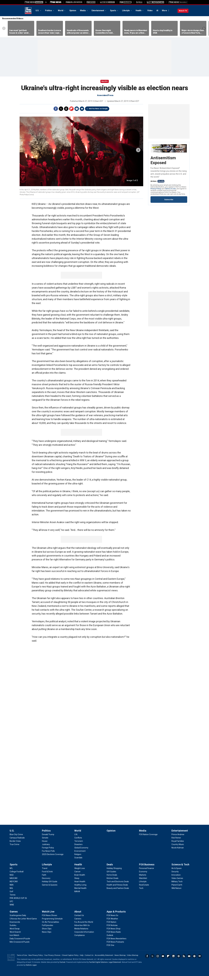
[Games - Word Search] (15, 932)
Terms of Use (170, 189)
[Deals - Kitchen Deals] (112, 878)
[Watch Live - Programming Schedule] (52, 919)
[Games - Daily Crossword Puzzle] (20, 938)
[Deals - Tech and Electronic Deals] (118, 881)
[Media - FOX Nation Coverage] (148, 834)
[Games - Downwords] (15, 922)
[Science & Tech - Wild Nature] (176, 888)
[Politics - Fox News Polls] (48, 851)
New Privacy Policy (36, 955)
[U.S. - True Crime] (14, 844)
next (138, 150)
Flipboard (71, 108)
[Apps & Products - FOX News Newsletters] (116, 938)
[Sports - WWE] (12, 905)
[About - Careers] (77, 919)
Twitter (61, 108)
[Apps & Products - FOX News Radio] (114, 932)
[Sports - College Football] (16, 871)
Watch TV (183, 11)
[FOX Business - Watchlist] (143, 878)
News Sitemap (120, 955)
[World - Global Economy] (81, 848)
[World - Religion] (77, 854)
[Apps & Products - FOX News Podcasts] (115, 942)
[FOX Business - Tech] (141, 888)
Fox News (28, 10)
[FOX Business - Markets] (142, 875)
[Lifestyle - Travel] (44, 868)
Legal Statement (115, 962)
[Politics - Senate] (45, 838)
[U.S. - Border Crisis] (15, 841)
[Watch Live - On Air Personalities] (50, 922)
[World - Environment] (80, 851)
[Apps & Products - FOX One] (110, 945)
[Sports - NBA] (12, 885)
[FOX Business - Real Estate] (144, 885)
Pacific (104, 81)
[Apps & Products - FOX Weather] (112, 919)
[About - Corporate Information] (84, 932)
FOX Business (146, 864)
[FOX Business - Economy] (143, 871)
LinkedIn (173, 956)
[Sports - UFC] (11, 901)
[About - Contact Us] (79, 915)
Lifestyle (126, 10)
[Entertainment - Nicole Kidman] (177, 848)
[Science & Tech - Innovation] (176, 875)
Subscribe (168, 199)
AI (157, 10)
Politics (48, 10)
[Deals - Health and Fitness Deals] (117, 885)
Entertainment (98, 10)
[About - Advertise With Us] (82, 925)
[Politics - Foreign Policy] (48, 848)
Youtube (163, 956)
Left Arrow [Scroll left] (4, 28)
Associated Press (105, 95)
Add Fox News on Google (98, 109)
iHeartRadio (200, 956)
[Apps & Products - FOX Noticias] (112, 925)
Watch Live (48, 911)
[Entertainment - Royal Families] (177, 841)
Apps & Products (116, 911)
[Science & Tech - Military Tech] (177, 881)
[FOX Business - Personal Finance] (146, 868)
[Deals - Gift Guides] (111, 871)
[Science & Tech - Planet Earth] (176, 885)
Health (139, 10)
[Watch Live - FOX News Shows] (49, 915)
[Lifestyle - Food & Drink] (47, 871)
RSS (184, 956)
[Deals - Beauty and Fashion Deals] (118, 888)
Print (76, 108)
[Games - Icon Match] (14, 935)
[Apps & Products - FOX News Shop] (113, 929)
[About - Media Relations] (81, 929)
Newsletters (189, 956)
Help (81, 955)
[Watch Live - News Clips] (46, 932)
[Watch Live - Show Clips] (46, 929)
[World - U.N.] (76, 834)
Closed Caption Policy (70, 955)
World (61, 10)
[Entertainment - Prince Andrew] (177, 834)
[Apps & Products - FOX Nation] (111, 922)
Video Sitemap (132, 955)
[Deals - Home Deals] (112, 875)
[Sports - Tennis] (12, 895)
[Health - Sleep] (76, 878)
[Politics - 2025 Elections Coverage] (52, 854)
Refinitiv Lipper (31, 965)
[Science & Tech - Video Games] (177, 878)
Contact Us (89, 955)
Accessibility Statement (104, 955)
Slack (179, 956)
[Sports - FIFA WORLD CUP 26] (18, 898)
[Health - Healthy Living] (80, 885)
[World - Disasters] (78, 844)
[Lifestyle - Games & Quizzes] (49, 885)
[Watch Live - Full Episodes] (47, 925)
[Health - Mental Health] (80, 888)
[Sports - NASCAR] (13, 878)
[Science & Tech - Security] (175, 871)
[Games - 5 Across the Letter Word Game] (23, 919)
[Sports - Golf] (11, 891)
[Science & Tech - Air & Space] (176, 868)
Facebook (56, 108)
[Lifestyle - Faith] (44, 875)
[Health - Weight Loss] (79, 868)
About (77, 911)
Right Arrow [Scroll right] (204, 28)
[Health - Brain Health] (79, 875)
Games (14, 911)
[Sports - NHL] (11, 888)
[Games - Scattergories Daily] (18, 915)
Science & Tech (180, 864)
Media (83, 10)
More (164, 10)
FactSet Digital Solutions (98, 962)
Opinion (72, 10)
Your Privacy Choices (52, 955)
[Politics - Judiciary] (46, 844)
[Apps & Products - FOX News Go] (112, 915)
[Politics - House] (44, 841)
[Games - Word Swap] (15, 929)
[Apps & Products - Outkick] (110, 935)
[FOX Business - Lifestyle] (143, 881)
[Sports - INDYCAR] (14, 881)
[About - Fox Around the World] (83, 922)
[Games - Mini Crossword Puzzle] (20, 942)
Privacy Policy (156, 189)
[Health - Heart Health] (79, 881)
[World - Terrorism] (78, 841)
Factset (62, 962)
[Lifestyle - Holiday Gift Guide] (49, 881)
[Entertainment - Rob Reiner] (176, 838)
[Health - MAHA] (77, 891)
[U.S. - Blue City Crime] (16, 834)
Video (150, 10)
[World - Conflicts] (78, 838)
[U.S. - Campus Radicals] (17, 838)
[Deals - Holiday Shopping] (114, 868)
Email (82, 108)
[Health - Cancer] (77, 871)
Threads (66, 108)
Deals (110, 864)
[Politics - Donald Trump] (48, 834)
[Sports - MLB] (12, 875)
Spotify (194, 956)
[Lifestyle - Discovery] (46, 878)
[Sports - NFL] (11, 868)
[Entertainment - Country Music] (177, 844)
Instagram (158, 956)
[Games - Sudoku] (13, 925)
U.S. (38, 10)
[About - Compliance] (79, 935)
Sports (113, 10)
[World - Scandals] (78, 858)
